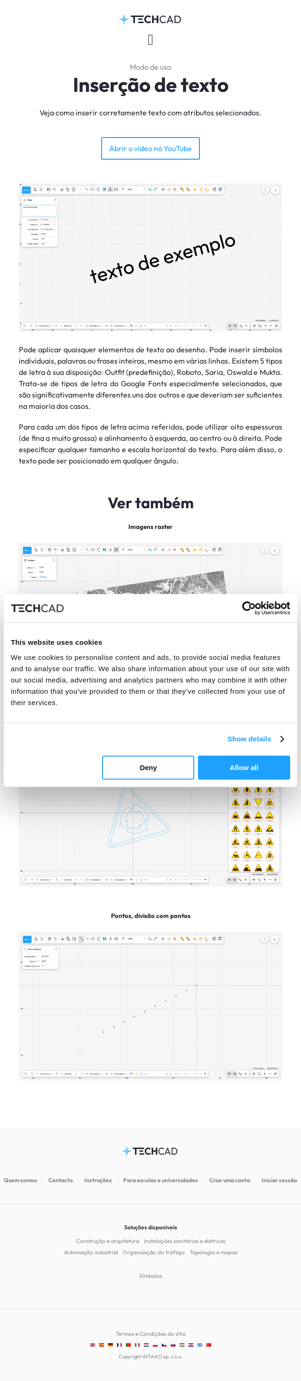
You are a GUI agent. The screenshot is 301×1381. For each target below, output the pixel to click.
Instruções (98, 1180)
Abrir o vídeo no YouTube (150, 148)
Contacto (60, 1180)
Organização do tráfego (154, 1252)
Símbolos (150, 1275)
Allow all (244, 768)
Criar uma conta (229, 1180)
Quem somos (20, 1180)
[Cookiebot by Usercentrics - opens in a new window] (249, 608)
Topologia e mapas (214, 1252)
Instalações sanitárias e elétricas (184, 1240)
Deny (148, 768)
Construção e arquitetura (107, 1240)
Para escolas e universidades (160, 1180)
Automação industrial (91, 1252)
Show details (249, 739)
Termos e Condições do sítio (151, 1333)
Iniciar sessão (279, 1180)
